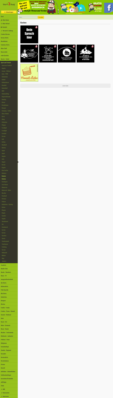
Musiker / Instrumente (7, 332)
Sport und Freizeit (6, 62)
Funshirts (3, 265)
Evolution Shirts (5, 45)
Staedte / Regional (6, 350)
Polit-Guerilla (4, 290)
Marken (3, 304)
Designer (3, 300)
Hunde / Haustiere (6, 272)
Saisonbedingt (5, 347)
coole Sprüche (5, 55)
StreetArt (3, 354)
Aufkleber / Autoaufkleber (8, 371)
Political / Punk (5, 339)
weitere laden (65, 86)
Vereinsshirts (4, 357)
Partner (3, 364)
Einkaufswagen (8, 12)
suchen (40, 17)
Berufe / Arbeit (5, 59)
